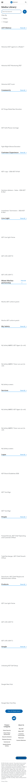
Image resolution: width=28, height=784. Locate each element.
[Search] (26, 2)
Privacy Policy (4, 781)
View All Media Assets (15, 711)
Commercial (7, 742)
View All (23, 28)
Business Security (6, 739)
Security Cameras (6, 736)
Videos (5, 18)
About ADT (21, 731)
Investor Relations (21, 740)
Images (5, 22)
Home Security (7, 730)
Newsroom (21, 737)
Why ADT (21, 728)
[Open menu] (2, 2)
